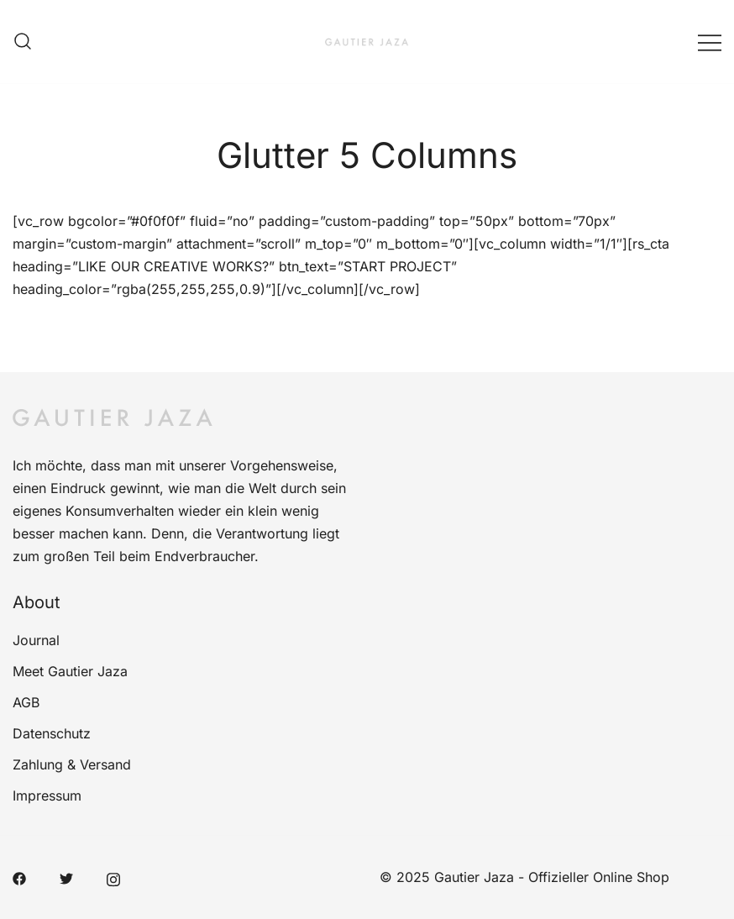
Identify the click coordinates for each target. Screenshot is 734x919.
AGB (26, 702)
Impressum (47, 795)
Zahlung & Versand (72, 764)
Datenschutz (52, 733)
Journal (36, 640)
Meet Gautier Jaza (70, 671)
